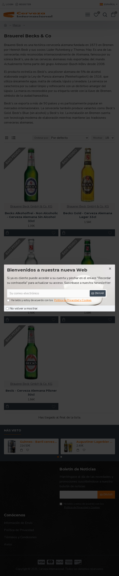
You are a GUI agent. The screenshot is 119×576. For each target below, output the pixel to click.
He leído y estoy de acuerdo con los (49, 301)
